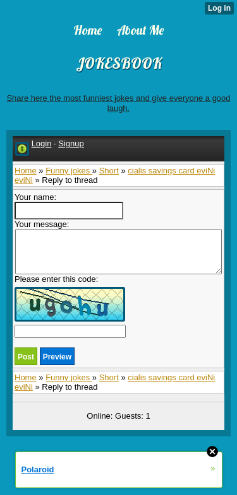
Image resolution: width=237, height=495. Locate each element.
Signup (70, 143)
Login (42, 143)
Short (109, 170)
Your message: (118, 246)
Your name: (69, 205)
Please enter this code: (70, 306)
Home (26, 170)
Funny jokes (69, 170)
